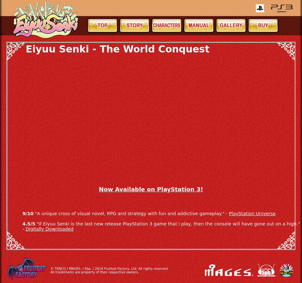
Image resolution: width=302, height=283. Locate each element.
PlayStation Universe (252, 213)
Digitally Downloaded (50, 229)
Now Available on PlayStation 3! (151, 189)
